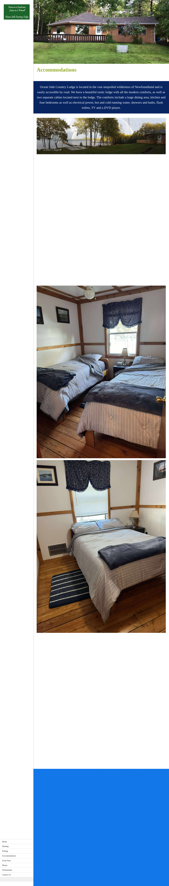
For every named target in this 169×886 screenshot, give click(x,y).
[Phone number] (78, 874)
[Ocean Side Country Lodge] (17, 12)
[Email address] (102, 874)
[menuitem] (16, 841)
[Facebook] (125, 874)
